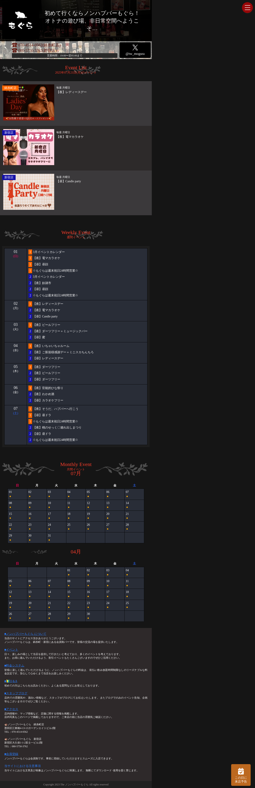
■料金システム (14, 665)
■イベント (11, 649)
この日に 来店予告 (241, 775)
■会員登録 (11, 754)
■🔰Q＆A (10, 681)
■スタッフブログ (15, 693)
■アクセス (11, 709)
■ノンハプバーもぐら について (25, 633)
